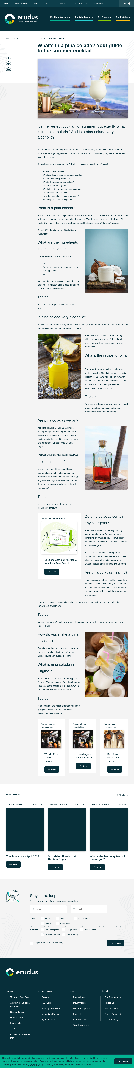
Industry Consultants (51, 1008)
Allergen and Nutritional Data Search (109, 564)
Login (126, 3)
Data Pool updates (81, 1008)
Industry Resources (79, 3)
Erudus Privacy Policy (54, 943)
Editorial (49, 3)
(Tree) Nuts (113, 542)
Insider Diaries (90, 929)
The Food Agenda (56, 38)
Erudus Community (52, 934)
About (6, 3)
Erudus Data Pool (85, 918)
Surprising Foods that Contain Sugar (62, 858)
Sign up (116, 943)
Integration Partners (51, 1014)
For (60, 17)
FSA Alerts (47, 1003)
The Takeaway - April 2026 (22, 856)
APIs (12, 1029)
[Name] (49, 909)
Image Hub (15, 1023)
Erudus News (79, 997)
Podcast (48, 923)
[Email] (90, 909)
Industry (63, 918)
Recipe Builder (17, 1012)
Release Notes (66, 923)
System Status (48, 1020)
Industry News (79, 1003)
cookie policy (34, 1064)
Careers (45, 997)
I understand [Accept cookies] (123, 1061)
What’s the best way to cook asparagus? (108, 858)
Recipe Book (110, 1003)
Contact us (98, 3)
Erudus (48, 918)
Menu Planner (16, 1017)
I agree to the (49, 943)
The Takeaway (15, 805)
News (36, 3)
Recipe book (72, 929)
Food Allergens (21, 3)
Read (52, 572)
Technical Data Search (20, 997)
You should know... (82, 1025)
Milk (102, 542)
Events (62, 3)
